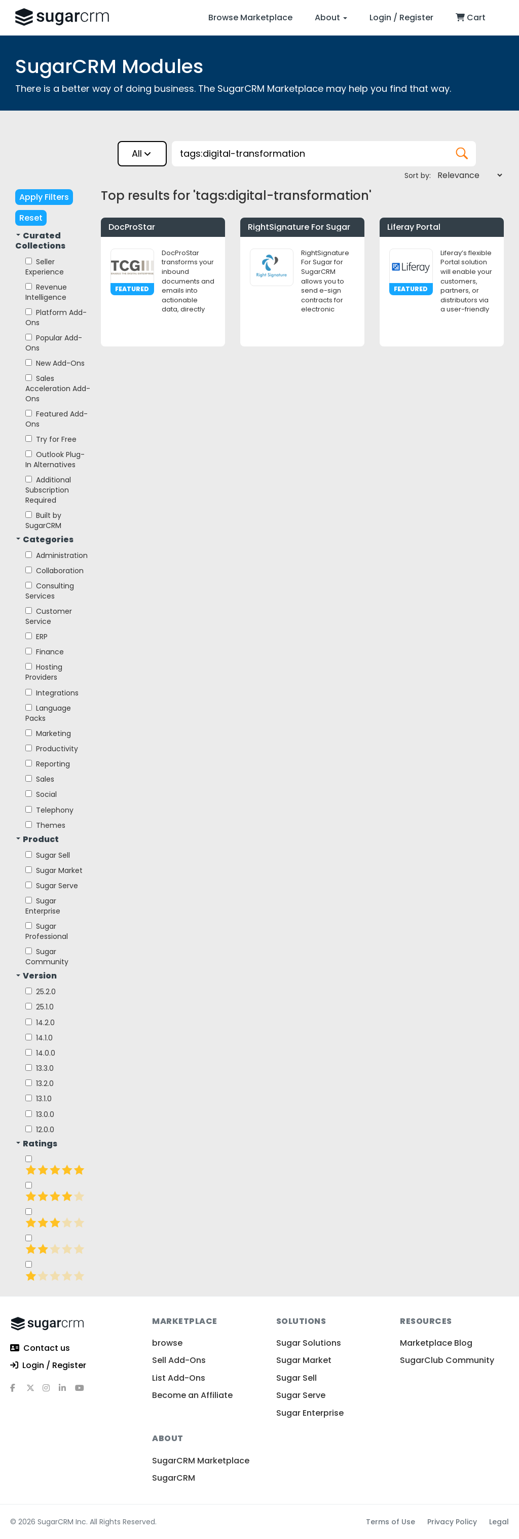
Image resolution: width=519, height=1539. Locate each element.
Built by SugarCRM (43, 520)
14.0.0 (40, 1053)
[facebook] (18, 1392)
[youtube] (83, 1392)
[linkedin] (67, 1392)
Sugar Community (46, 957)
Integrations (52, 693)
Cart (471, 17)
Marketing (48, 733)
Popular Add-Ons (53, 343)
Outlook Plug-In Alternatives (55, 459)
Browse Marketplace (250, 17)
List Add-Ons (178, 1378)
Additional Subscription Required (48, 490)
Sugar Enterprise (42, 906)
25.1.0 (39, 1007)
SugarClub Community (447, 1360)
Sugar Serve (51, 886)
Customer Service (48, 616)
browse (167, 1343)
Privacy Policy (452, 1522)
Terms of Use (390, 1522)
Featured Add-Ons (56, 419)
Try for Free (51, 439)
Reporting (47, 764)
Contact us (40, 1348)
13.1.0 (38, 1099)
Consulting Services (49, 591)
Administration (56, 555)
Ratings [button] (36, 1144)
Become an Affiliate (192, 1395)
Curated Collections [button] (40, 241)
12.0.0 (39, 1130)
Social (41, 794)
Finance (44, 652)
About (331, 17)
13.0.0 (39, 1114)
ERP (36, 637)
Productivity (51, 749)
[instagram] (51, 1392)
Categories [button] (44, 540)
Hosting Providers (43, 672)
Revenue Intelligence (46, 292)
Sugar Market (54, 870)
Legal (499, 1522)
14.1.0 (39, 1038)
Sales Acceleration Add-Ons (57, 388)
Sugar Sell (47, 855)
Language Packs (48, 713)
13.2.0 (39, 1083)
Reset (31, 218)
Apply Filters (44, 197)
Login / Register (401, 17)
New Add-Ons (55, 363)
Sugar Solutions (308, 1343)
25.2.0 (40, 992)
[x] (34, 1392)
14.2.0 (40, 1023)
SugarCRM (173, 1478)
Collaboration (54, 571)
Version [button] (36, 976)
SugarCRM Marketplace (200, 1460)
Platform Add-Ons (56, 317)
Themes (45, 825)
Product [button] (37, 839)
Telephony (49, 810)
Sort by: (417, 175)
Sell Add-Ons (179, 1360)
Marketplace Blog (436, 1343)
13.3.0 (39, 1068)
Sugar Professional (46, 931)
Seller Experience (44, 267)
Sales (39, 779)
